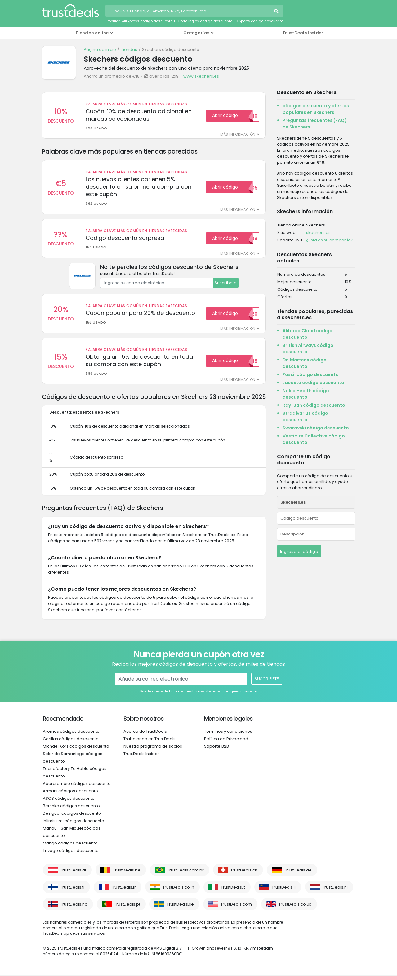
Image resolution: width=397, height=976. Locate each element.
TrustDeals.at (73, 871)
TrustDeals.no (73, 905)
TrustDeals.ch (243, 871)
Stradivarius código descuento (305, 416)
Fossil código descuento (311, 374)
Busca (277, 12)
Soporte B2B (216, 747)
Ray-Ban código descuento (314, 405)
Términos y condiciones (228, 732)
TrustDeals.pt (127, 905)
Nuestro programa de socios (152, 747)
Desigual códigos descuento (72, 814)
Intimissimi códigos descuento (73, 821)
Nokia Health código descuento (306, 393)
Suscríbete (226, 283)
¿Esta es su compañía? (329, 240)
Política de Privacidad (226, 739)
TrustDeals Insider (302, 33)
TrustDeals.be (127, 871)
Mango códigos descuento (70, 844)
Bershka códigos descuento (71, 806)
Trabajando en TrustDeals (149, 739)
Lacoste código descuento (313, 382)
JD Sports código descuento (258, 21)
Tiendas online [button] (92, 33)
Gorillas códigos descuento (71, 739)
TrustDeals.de (298, 871)
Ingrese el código (299, 551)
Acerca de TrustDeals (145, 732)
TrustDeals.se (180, 905)
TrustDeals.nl (335, 888)
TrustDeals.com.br (185, 871)
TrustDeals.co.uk (295, 905)
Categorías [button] (196, 33)
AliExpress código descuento (147, 21)
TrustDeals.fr (123, 888)
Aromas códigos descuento (71, 732)
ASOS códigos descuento (69, 799)
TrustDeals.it (233, 888)
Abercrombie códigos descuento (77, 784)
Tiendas (129, 49)
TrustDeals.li (284, 888)
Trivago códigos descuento (71, 851)
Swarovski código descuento (316, 428)
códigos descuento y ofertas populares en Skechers (316, 109)
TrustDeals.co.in (178, 888)
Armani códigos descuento (70, 792)
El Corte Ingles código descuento (203, 21)
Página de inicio (100, 49)
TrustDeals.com (236, 905)
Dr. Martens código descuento (305, 363)
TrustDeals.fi (72, 888)
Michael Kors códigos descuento (76, 747)
